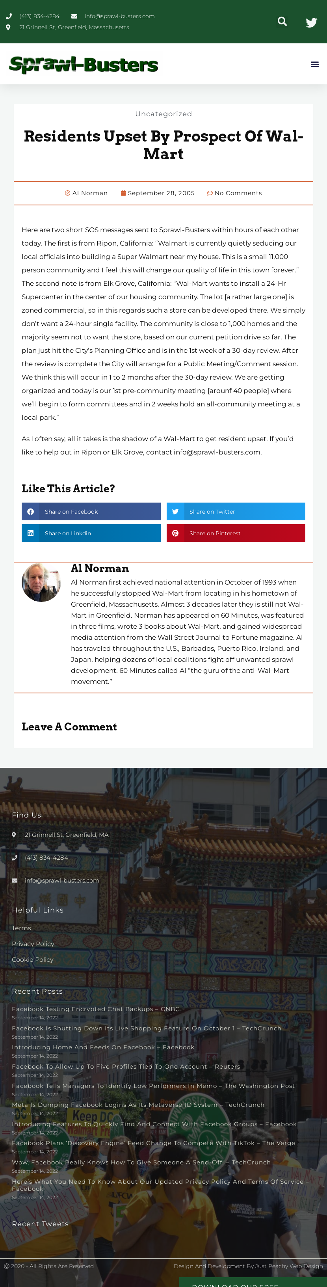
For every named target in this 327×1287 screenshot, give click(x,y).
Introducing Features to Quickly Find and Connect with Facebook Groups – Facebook (154, 1123)
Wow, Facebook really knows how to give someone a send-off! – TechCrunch (141, 1162)
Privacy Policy (33, 943)
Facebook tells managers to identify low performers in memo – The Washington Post (153, 1085)
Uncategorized (163, 113)
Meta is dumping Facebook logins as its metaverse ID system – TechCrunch (138, 1104)
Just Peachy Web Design (289, 1265)
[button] (282, 22)
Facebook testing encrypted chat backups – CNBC (96, 1008)
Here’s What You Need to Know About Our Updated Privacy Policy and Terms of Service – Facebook (160, 1184)
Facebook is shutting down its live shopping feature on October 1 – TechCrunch (147, 1028)
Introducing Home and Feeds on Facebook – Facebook (103, 1046)
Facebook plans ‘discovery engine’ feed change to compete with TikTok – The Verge (153, 1142)
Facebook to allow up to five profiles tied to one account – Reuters (126, 1066)
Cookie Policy (33, 959)
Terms (21, 927)
